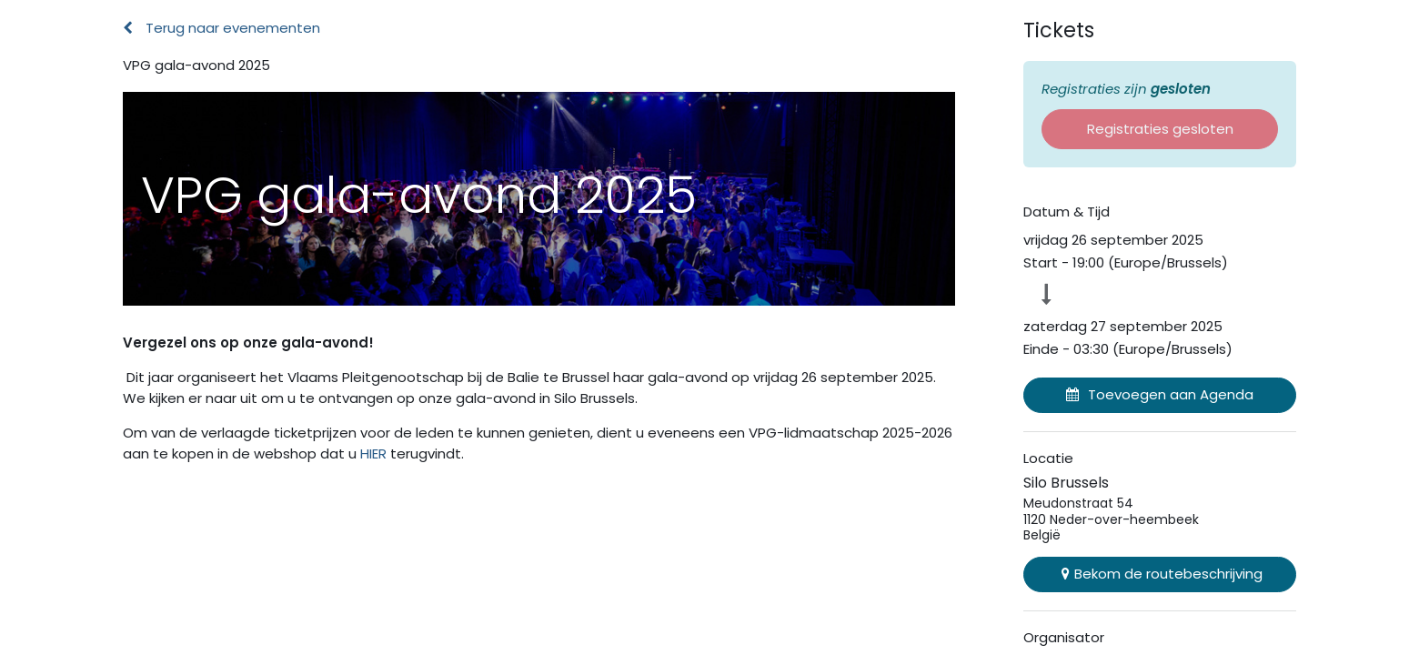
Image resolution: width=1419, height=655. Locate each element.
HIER (375, 453)
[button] (1159, 395)
